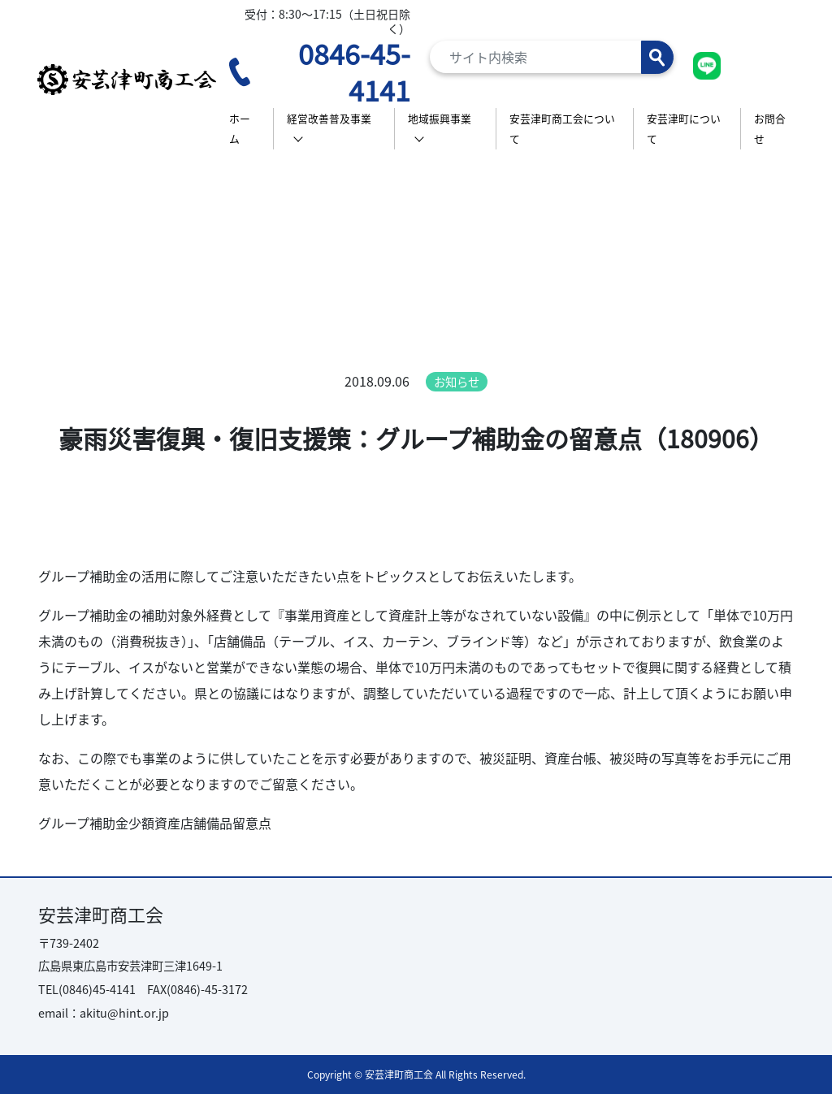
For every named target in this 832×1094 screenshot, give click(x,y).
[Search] (552, 57)
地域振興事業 (439, 118)
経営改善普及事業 (329, 118)
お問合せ (770, 128)
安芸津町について (684, 128)
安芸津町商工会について (562, 128)
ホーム (239, 128)
